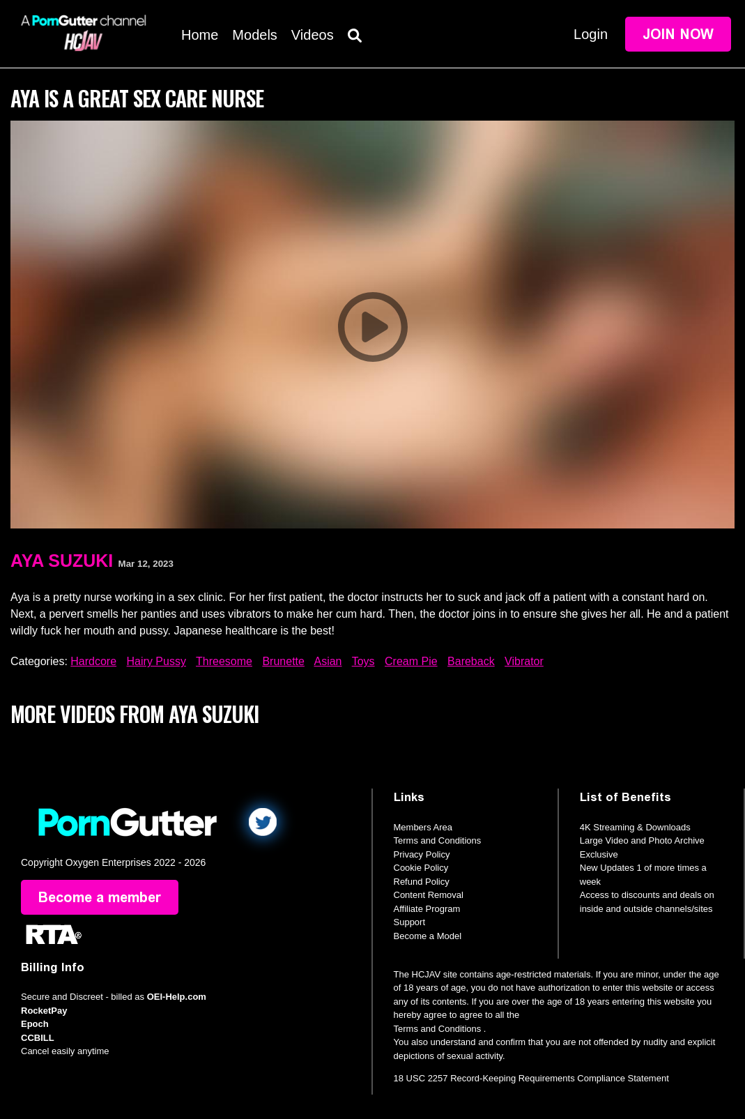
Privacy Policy (422, 854)
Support (410, 922)
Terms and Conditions (438, 840)
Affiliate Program (427, 909)
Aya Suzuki (61, 560)
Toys (363, 661)
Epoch (35, 1024)
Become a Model (428, 936)
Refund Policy (422, 881)
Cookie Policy (421, 867)
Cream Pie (411, 661)
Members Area (423, 827)
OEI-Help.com (176, 996)
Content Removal (428, 895)
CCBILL (37, 1038)
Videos (312, 35)
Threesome (224, 661)
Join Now (678, 34)
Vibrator (524, 661)
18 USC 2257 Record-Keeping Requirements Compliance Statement (531, 1078)
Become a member (99, 897)
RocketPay (44, 1010)
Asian (327, 661)
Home (199, 35)
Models (254, 35)
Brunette (283, 661)
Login (591, 34)
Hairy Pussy (156, 661)
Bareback (471, 661)
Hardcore (93, 661)
